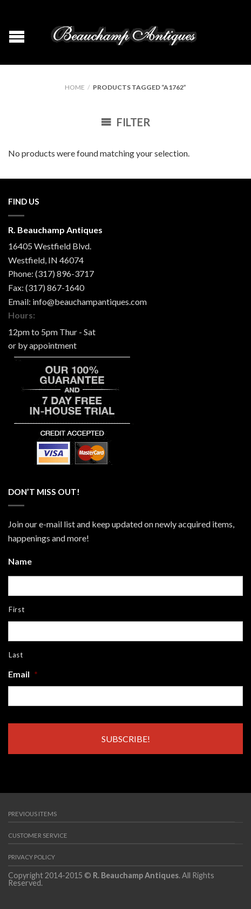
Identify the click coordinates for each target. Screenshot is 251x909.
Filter (126, 122)
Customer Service (37, 835)
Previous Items (32, 813)
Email (23, 674)
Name (20, 561)
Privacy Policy (31, 856)
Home (75, 87)
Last (16, 654)
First (16, 609)
